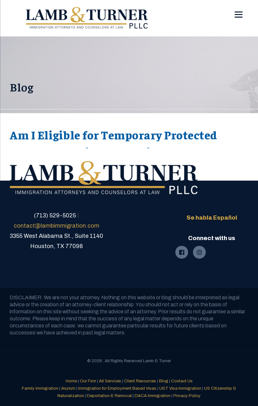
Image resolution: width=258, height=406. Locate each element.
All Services (110, 381)
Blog (163, 381)
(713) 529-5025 (55, 215)
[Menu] (238, 10)
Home (71, 381)
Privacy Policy (187, 396)
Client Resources (140, 381)
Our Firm (88, 381)
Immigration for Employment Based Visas (117, 388)
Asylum (68, 388)
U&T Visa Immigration (180, 388)
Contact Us (182, 381)
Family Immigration (40, 388)
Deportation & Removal (109, 396)
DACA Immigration (153, 396)
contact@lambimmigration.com (56, 226)
